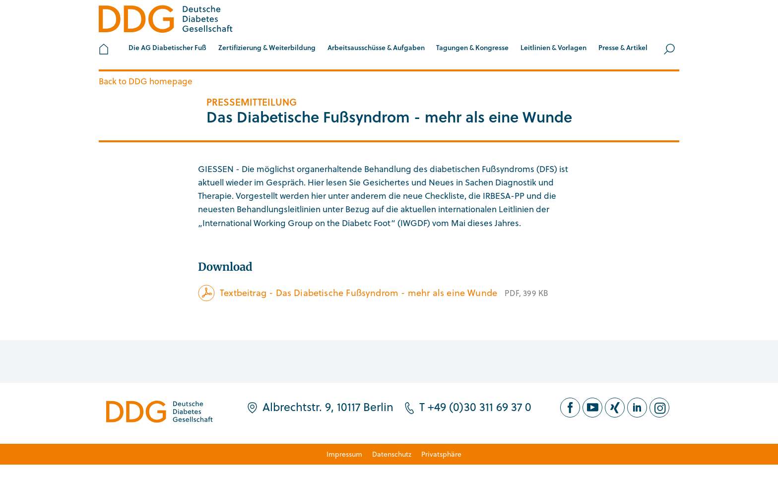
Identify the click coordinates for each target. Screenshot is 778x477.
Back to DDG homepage (146, 81)
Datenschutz (391, 454)
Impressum (344, 454)
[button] (167, 49)
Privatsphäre (441, 454)
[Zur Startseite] (166, 20)
